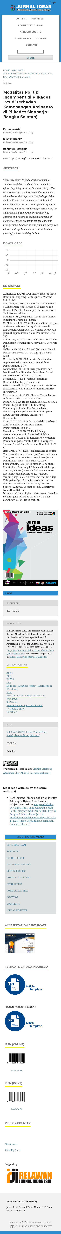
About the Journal (30, 25)
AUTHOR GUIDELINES (19, 864)
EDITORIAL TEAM (16, 844)
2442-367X (16, 1109)
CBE (9, 682)
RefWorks (12, 702)
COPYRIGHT (13, 903)
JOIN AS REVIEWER (17, 910)
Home (6, 70)
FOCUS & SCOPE (15, 857)
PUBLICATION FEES (17, 890)
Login (52, 2)
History (41, 38)
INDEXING (12, 897)
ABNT (10, 672)
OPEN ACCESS (14, 884)
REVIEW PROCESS (16, 871)
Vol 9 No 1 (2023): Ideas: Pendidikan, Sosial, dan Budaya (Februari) (28, 75)
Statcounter (11, 1144)
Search (30, 57)
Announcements (30, 31)
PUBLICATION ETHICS (19, 877)
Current (21, 18)
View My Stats (12, 1150)
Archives (37, 18)
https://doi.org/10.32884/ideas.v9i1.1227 (31, 158)
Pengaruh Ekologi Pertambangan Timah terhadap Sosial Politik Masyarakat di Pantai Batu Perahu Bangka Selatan (33, 809)
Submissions (23, 38)
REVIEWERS (13, 851)
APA (9, 675)
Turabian (12, 711)
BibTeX (10, 679)
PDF (9, 593)
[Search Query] (30, 52)
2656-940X (16, 1070)
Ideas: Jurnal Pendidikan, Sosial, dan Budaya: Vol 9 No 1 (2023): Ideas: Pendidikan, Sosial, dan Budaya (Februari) (33, 819)
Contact (31, 45)
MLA (9, 692)
